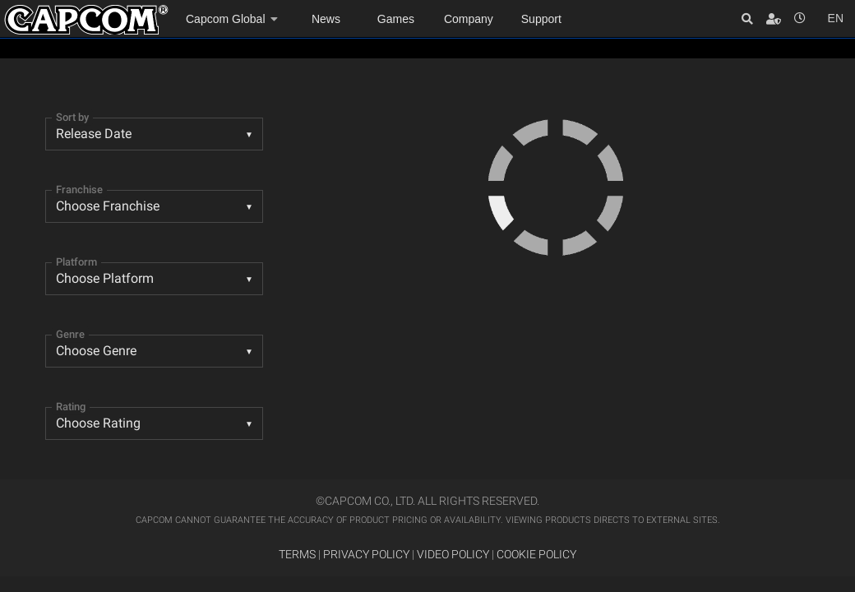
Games (395, 18)
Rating (71, 406)
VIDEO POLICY (453, 555)
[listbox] (154, 351)
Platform (76, 262)
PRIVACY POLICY (366, 555)
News (326, 18)
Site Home (86, 20)
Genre (70, 334)
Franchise (79, 189)
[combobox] (154, 134)
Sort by (72, 117)
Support (541, 18)
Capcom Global (226, 18)
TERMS (297, 555)
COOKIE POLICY (536, 555)
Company (468, 18)
